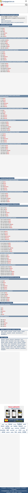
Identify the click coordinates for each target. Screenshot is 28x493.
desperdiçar (17, 339)
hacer (21, 426)
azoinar (7, 348)
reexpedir (9, 332)
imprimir (12, 345)
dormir (14, 424)
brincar (24, 345)
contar (5, 345)
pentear (5, 343)
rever (22, 339)
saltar (7, 426)
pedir (2, 331)
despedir (10, 331)
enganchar (17, 348)
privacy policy (14, 492)
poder (19, 432)
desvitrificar (23, 348)
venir (24, 424)
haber (19, 424)
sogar (15, 346)
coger (3, 424)
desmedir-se (3, 334)
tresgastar (3, 349)
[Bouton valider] (26, 5)
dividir (6, 342)
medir (2, 20)
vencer (15, 342)
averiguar (11, 342)
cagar (2, 345)
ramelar (2, 346)
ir (26, 430)
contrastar (7, 346)
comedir (14, 331)
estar (24, 432)
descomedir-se (19, 332)
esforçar (19, 342)
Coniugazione (17, 487)
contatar (24, 342)
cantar (7, 428)
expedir (19, 331)
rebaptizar (3, 348)
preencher (23, 343)
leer (16, 432)
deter (7, 340)
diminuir (3, 340)
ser (7, 430)
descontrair (11, 340)
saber (12, 432)
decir (2, 426)
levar (15, 340)
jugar (12, 428)
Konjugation (23, 487)
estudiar (2, 430)
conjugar (22, 340)
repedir (23, 331)
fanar (12, 346)
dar (3, 428)
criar (16, 345)
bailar (6, 424)
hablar (15, 426)
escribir (12, 430)
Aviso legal (12, 490)
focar (9, 343)
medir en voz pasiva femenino (17, 22)
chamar (7, 339)
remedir (13, 332)
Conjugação (14, 489)
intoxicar (12, 348)
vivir (19, 430)
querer (8, 432)
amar (3, 432)
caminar (17, 428)
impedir (5, 331)
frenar (23, 346)
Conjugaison (3, 487)
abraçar (2, 342)
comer (22, 428)
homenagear (13, 343)
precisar (20, 345)
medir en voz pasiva (5, 22)
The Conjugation (10, 487)
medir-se (3, 19)
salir (16, 430)
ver (11, 426)
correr (25, 426)
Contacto (20, 492)
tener (10, 424)
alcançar (3, 339)
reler (9, 345)
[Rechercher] (14, 4)
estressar (12, 339)
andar (24, 430)
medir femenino (7, 20)
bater (18, 340)
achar (18, 343)
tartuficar (19, 346)
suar (2, 343)
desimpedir (3, 332)
